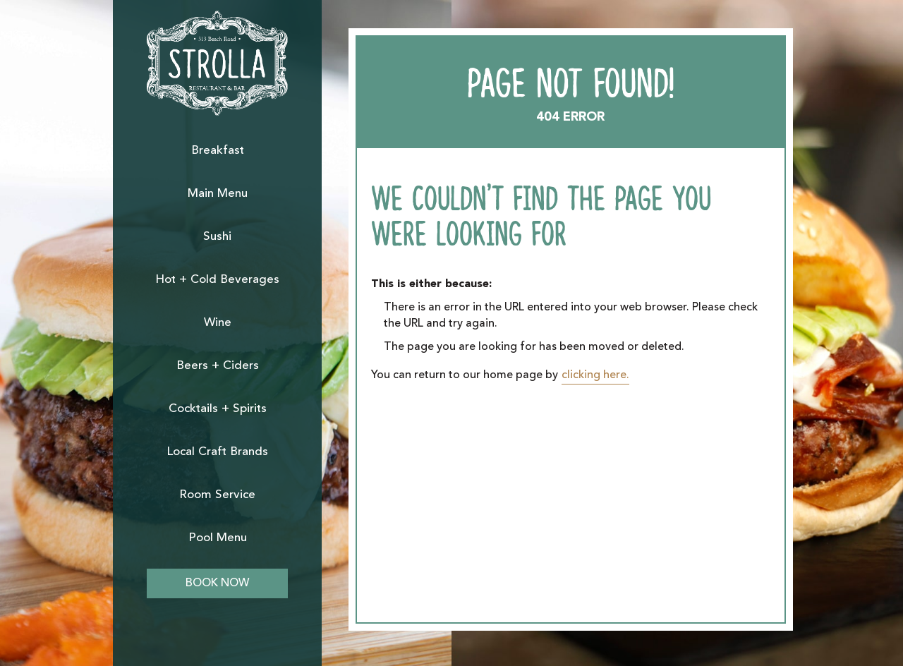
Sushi (217, 237)
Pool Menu (217, 538)
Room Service (217, 495)
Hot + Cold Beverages (217, 280)
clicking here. (595, 375)
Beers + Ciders (217, 366)
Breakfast (217, 151)
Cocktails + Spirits (218, 409)
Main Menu (218, 194)
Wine (217, 323)
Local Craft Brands (217, 452)
